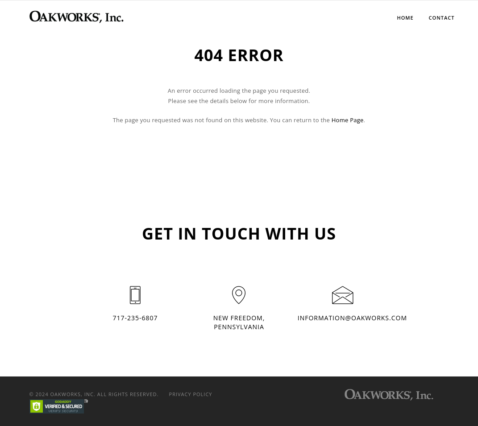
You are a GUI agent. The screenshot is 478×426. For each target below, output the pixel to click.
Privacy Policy (190, 394)
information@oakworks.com (352, 318)
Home (405, 17)
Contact (442, 17)
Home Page (348, 120)
